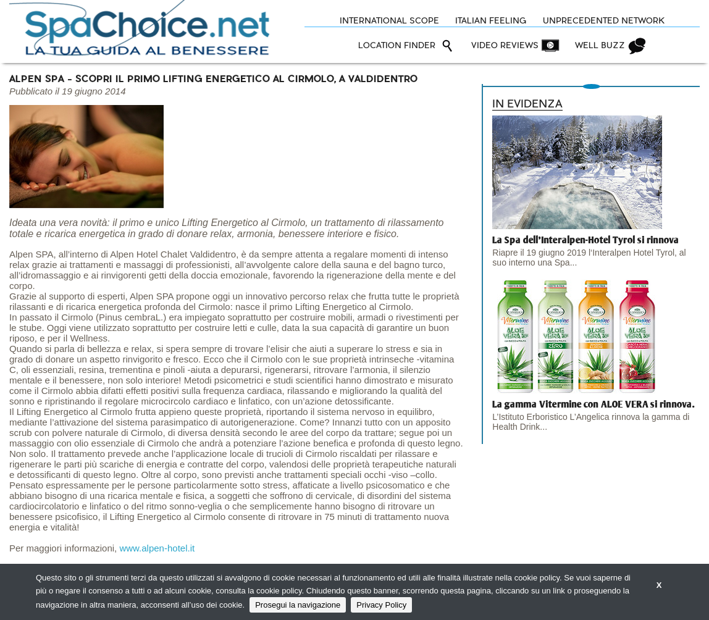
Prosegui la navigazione (297, 605)
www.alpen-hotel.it (157, 548)
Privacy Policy (381, 605)
